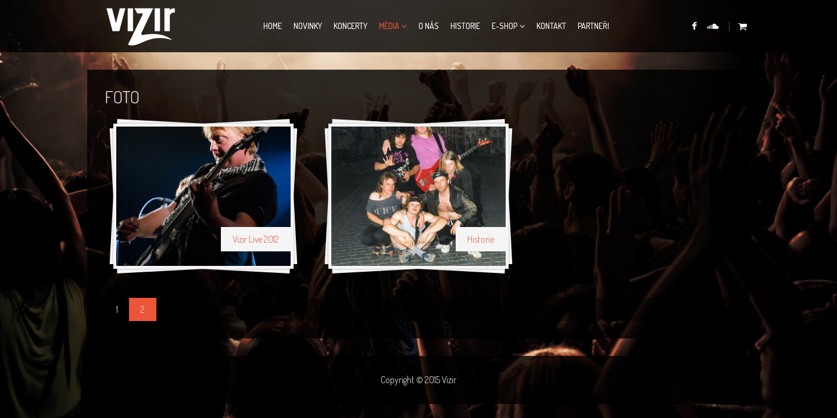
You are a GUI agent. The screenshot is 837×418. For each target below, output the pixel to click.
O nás (429, 26)
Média (389, 26)
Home (272, 26)
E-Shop (504, 26)
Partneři (593, 26)
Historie (465, 26)
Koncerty (350, 26)
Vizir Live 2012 (256, 239)
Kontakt (551, 26)
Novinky (308, 26)
